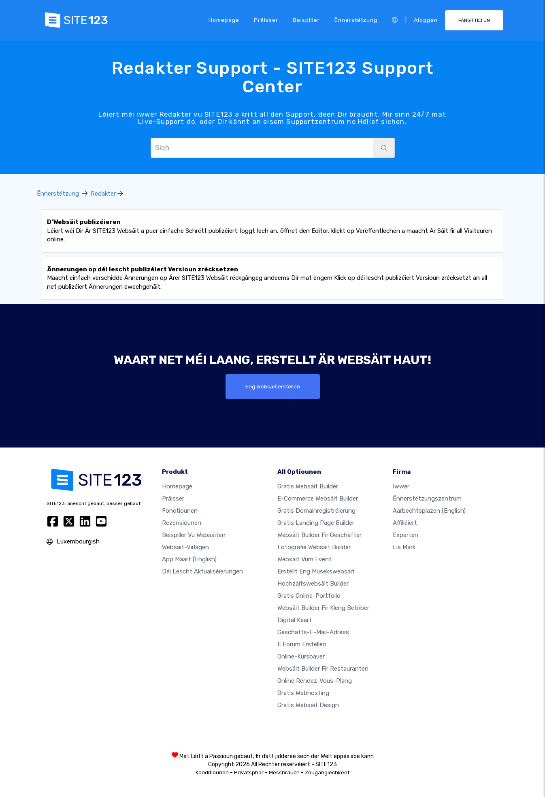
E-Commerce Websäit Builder (317, 498)
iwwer (401, 486)
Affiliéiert (405, 522)
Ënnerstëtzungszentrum (427, 498)
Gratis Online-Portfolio (309, 595)
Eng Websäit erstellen (272, 386)
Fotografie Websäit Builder (314, 547)
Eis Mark (404, 547)
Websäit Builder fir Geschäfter (319, 535)
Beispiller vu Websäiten (194, 535)
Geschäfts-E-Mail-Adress (313, 632)
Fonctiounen (180, 510)
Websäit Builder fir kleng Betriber (323, 608)
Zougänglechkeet (327, 772)
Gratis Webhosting (303, 693)
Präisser (266, 20)
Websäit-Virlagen (185, 547)
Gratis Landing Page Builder (315, 522)
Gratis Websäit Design (308, 705)
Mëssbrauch (284, 772)
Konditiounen (212, 772)
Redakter (103, 193)
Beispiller (306, 20)
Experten (405, 535)
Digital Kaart (294, 620)
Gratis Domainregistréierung (316, 510)
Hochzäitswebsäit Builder (313, 583)
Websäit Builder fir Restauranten (322, 668)
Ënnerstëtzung (355, 20)
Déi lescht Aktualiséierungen (202, 571)
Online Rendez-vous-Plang (314, 680)
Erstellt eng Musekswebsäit (316, 571)
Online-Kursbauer (301, 656)
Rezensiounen (181, 522)
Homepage (224, 20)
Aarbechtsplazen (429, 510)
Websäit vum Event (304, 559)
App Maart (189, 559)
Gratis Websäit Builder (307, 486)
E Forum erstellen (301, 644)
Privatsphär (249, 772)
